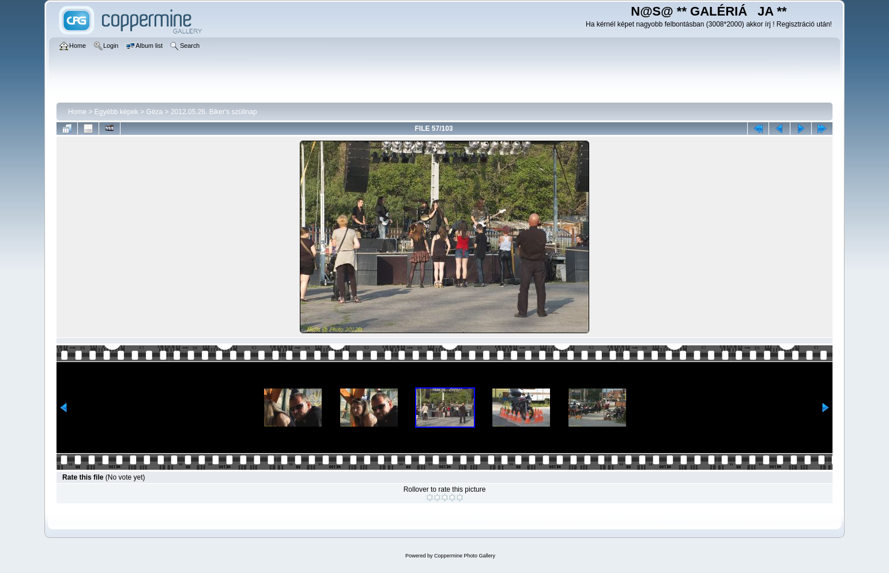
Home (77, 112)
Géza (154, 112)
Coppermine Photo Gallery (464, 556)
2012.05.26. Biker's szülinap (214, 112)
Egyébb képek (116, 112)
